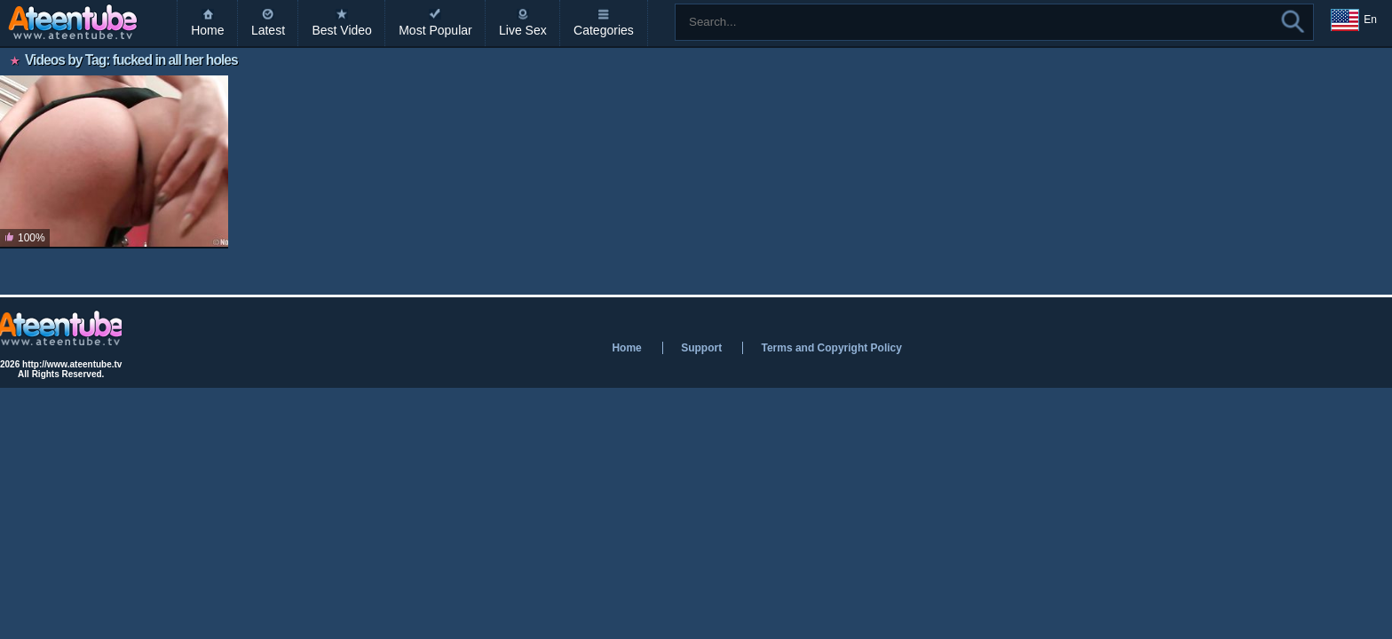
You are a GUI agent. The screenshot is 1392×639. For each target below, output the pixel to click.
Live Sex (523, 30)
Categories (603, 30)
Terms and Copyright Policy (831, 348)
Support (701, 348)
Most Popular (435, 30)
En (1354, 20)
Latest (268, 30)
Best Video (341, 30)
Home (207, 30)
